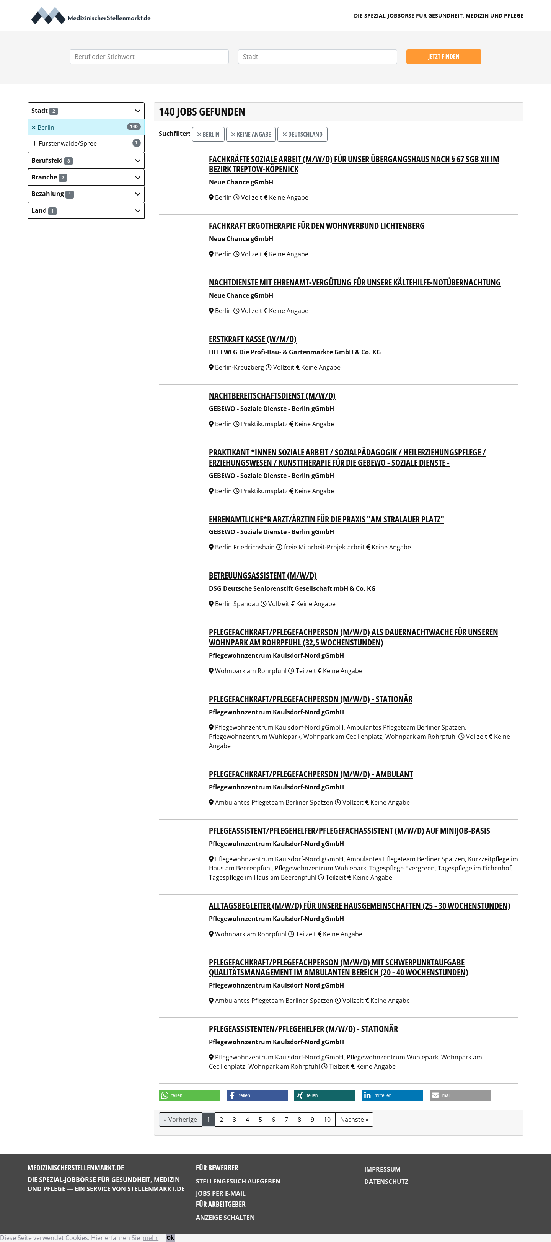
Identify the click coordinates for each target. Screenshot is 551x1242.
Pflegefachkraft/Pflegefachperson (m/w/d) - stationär (310, 699)
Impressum (382, 1169)
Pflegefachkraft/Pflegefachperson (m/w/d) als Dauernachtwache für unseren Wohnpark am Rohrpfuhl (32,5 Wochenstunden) (353, 637)
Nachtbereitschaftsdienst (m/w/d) (272, 395)
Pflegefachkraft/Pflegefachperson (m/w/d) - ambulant (311, 774)
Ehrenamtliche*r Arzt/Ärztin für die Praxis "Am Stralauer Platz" (326, 519)
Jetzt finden (444, 56)
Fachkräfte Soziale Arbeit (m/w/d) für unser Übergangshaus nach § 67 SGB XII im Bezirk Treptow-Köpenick (354, 164)
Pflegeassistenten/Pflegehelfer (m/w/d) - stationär (303, 1029)
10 (327, 1119)
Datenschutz (386, 1181)
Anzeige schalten (225, 1217)
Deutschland (302, 134)
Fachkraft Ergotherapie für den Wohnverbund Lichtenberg (317, 225)
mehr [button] (150, 1238)
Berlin (86, 127)
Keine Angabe (251, 134)
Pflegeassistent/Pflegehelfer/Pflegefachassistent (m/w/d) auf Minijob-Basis (349, 830)
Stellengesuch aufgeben (238, 1181)
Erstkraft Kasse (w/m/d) (253, 339)
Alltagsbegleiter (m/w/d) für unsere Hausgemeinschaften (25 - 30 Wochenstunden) (359, 905)
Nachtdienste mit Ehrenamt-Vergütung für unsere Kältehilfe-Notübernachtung (355, 282)
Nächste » (354, 1119)
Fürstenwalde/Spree (86, 143)
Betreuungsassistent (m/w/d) (263, 575)
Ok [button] (170, 1237)
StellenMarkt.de (156, 1189)
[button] (86, 110)
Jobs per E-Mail (221, 1193)
